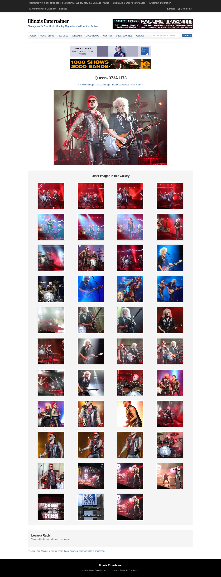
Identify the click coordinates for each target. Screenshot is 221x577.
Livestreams (92, 36)
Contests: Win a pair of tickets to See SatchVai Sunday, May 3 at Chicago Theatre (69, 3)
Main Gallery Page (120, 85)
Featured (63, 36)
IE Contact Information (160, 3)
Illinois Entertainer (48, 21)
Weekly (140, 36)
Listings (63, 9)
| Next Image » (136, 85)
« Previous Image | (86, 85)
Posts (172, 9)
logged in (47, 539)
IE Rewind (77, 36)
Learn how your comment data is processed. (84, 551)
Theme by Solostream (129, 570)
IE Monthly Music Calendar (42, 9)
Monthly (107, 36)
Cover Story (47, 36)
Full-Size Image (102, 85)
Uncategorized (124, 36)
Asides (33, 36)
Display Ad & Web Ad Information (129, 3)
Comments (186, 9)
